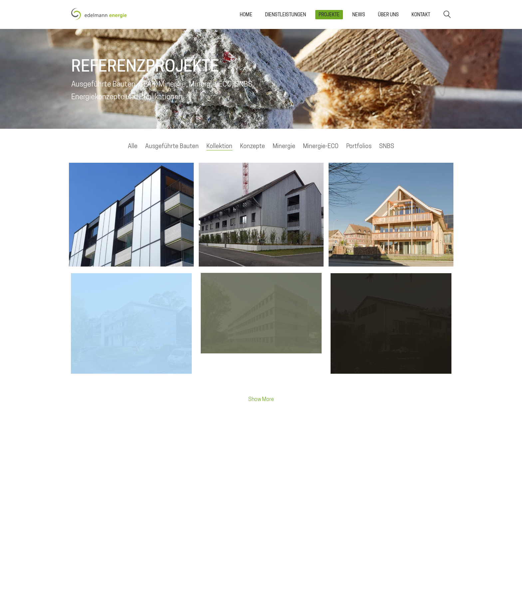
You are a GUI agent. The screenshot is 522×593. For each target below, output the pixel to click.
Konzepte (252, 145)
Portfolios (359, 145)
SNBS (386, 145)
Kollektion (219, 145)
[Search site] (447, 15)
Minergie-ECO (321, 145)
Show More (261, 401)
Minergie (284, 145)
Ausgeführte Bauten (172, 145)
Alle (132, 145)
